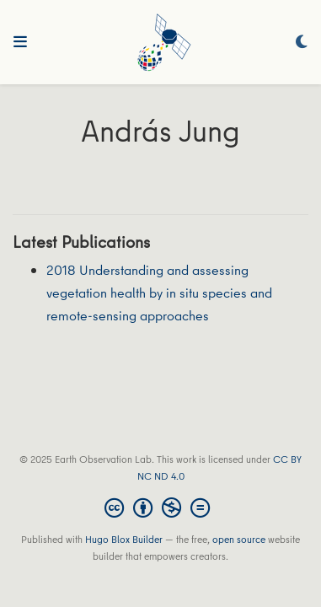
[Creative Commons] (160, 507)
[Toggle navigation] (20, 42)
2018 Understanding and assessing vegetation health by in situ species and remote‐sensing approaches (159, 292)
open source (238, 539)
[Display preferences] (302, 42)
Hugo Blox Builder (124, 539)
